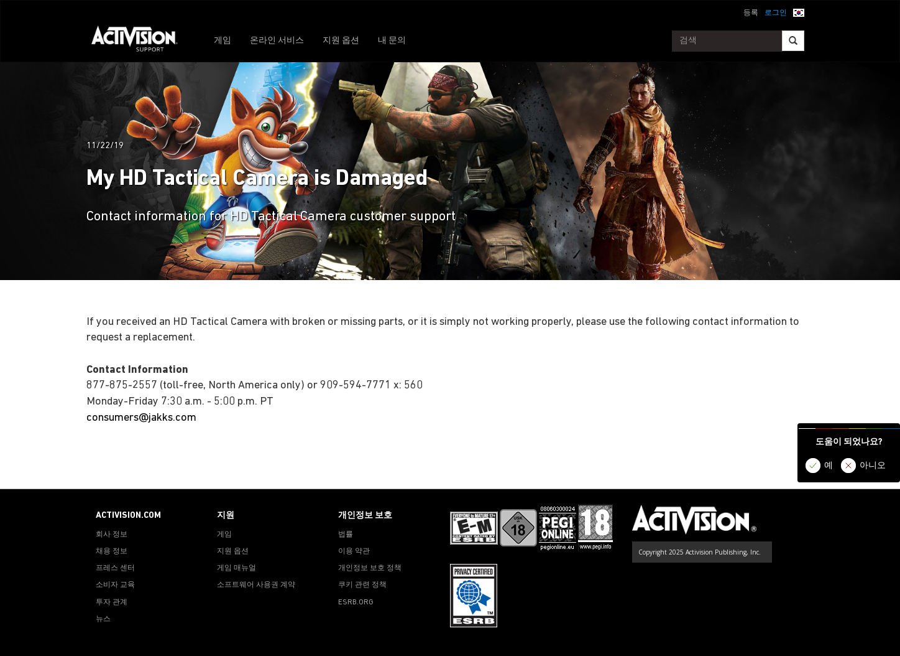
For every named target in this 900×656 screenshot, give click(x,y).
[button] (798, 12)
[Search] (793, 40)
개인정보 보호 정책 (370, 568)
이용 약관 (354, 551)
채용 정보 (111, 551)
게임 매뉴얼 (236, 568)
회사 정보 (111, 534)
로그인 (776, 13)
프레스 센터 (115, 568)
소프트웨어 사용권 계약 (256, 585)
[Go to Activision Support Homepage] (140, 41)
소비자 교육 (115, 585)
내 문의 (392, 40)
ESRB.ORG (356, 602)
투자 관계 (111, 602)
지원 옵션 (341, 40)
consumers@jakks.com (141, 418)
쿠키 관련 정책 (362, 585)
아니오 (873, 466)
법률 (345, 534)
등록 (750, 13)
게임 (222, 40)
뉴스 (103, 619)
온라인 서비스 (277, 40)
